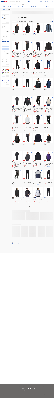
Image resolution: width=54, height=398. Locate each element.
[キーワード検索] (29, 1)
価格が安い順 (25, 21)
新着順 (22, 21)
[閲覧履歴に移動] (47, 1)
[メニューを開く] (52, 1)
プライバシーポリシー (20, 394)
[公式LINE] (30, 390)
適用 (7, 31)
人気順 (19, 21)
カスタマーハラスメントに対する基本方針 (30, 394)
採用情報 (50, 394)
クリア (3, 31)
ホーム (1, 9)
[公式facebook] (30, 388)
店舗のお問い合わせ (32, 386)
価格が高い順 (30, 21)
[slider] (2, 80)
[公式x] (28, 388)
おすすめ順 (15, 21)
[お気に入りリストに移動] (49, 1)
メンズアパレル (5, 9)
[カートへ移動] (51, 1)
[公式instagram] (32, 388)
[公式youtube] (34, 388)
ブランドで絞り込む (5, 41)
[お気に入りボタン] (20, 23)
